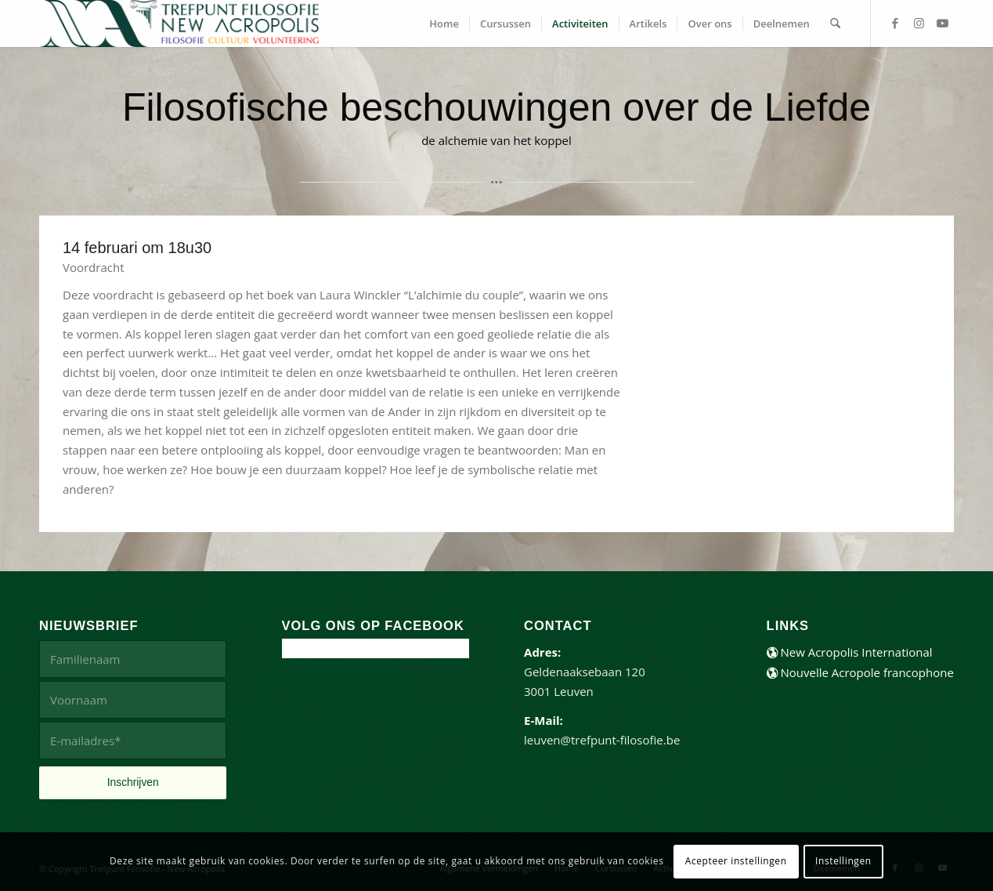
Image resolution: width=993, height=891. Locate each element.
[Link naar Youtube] (942, 22)
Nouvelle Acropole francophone (860, 672)
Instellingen (843, 860)
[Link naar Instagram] (918, 22)
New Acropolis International (850, 652)
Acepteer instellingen (736, 860)
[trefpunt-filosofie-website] (179, 23)
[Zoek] (835, 23)
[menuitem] (444, 23)
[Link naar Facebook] (895, 22)
